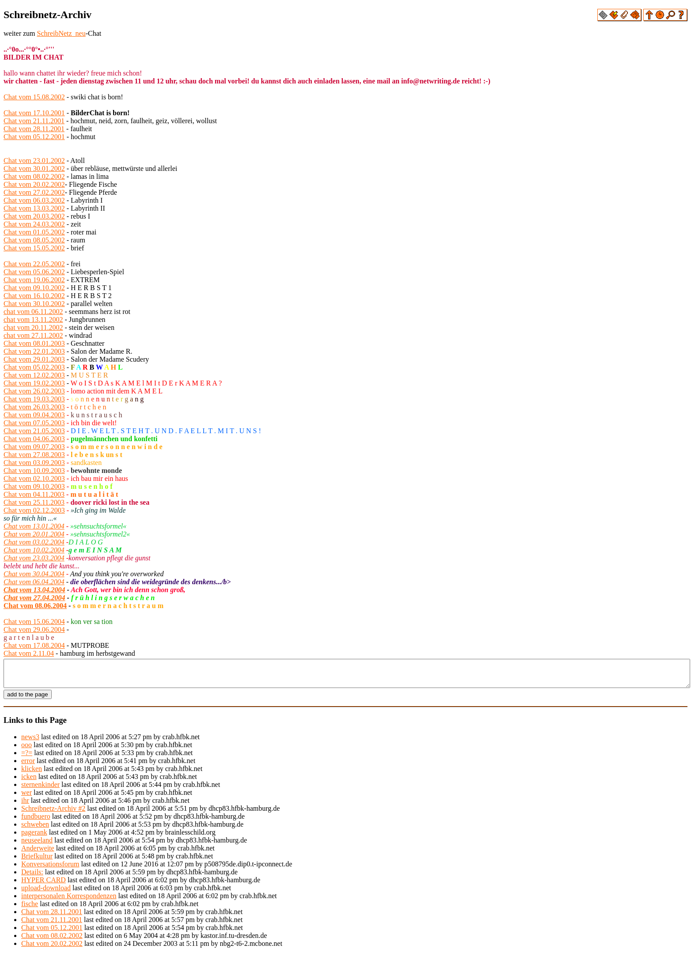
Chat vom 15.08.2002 (34, 97)
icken (29, 782)
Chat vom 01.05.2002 (34, 232)
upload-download (46, 893)
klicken (31, 774)
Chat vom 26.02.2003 (34, 391)
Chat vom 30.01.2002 (34, 168)
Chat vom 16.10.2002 (34, 295)
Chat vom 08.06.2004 (35, 605)
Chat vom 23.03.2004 (34, 558)
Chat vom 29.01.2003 (34, 359)
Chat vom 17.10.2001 (34, 113)
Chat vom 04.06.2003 (34, 438)
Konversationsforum (50, 869)
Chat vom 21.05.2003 (34, 431)
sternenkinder (40, 790)
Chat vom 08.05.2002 (34, 240)
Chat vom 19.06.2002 (34, 279)
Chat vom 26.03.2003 (34, 407)
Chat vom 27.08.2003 (34, 454)
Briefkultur (37, 861)
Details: (32, 877)
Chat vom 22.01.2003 (34, 351)
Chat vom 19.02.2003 (34, 383)
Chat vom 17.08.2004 (34, 645)
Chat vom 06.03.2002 (34, 200)
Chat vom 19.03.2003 (34, 399)
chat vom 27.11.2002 (33, 335)
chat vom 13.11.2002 (33, 319)
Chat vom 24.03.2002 (34, 224)
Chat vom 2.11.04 (29, 653)
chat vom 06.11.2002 (33, 311)
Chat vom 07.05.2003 (34, 423)
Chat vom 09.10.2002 (34, 287)
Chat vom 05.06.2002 (34, 272)
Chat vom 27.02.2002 (34, 192)
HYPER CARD (43, 885)
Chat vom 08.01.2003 (34, 343)
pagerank (34, 837)
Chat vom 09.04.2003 (34, 415)
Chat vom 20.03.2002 (34, 216)
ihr (25, 805)
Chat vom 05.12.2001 (34, 136)
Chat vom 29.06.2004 (34, 629)
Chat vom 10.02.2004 (34, 550)
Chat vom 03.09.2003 (34, 462)
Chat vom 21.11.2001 (34, 121)
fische (29, 909)
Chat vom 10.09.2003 (34, 470)
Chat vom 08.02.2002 (34, 176)
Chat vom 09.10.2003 (34, 486)
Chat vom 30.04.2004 (34, 574)
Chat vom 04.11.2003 (34, 494)
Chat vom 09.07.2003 (34, 446)
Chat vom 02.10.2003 (34, 478)
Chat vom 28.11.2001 (34, 128)
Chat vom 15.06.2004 (34, 621)
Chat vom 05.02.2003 (34, 367)
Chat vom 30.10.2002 (34, 303)
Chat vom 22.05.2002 (34, 264)
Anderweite (37, 853)
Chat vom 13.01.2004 (34, 526)
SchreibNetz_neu (61, 33)
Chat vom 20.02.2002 (34, 184)
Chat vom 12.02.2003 (34, 375)
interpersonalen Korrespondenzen (68, 901)
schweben (35, 829)
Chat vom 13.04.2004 (34, 589)
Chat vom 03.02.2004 (34, 542)
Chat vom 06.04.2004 (34, 582)
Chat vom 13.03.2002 (34, 208)
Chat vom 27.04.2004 (34, 597)
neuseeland (37, 845)
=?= (26, 758)
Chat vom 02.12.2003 (34, 510)
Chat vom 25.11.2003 (34, 502)
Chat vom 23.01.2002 (34, 160)
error (28, 766)
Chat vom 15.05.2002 (34, 248)
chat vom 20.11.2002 (33, 327)
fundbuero (35, 821)
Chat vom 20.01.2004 (34, 534)
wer (26, 797)
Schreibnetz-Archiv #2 (53, 813)
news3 (30, 742)
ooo (26, 750)
